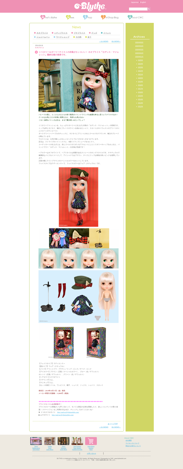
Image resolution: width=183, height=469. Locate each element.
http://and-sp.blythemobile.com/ (68, 412)
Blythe (90, 7)
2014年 (140, 99)
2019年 (140, 81)
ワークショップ (61, 37)
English (143, 2)
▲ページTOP (113, 424)
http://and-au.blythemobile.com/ (63, 415)
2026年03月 (139, 49)
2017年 (140, 89)
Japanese (135, 2)
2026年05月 (139, 42)
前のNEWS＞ (116, 41)
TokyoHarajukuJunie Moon (63, 443)
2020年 (140, 78)
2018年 (140, 85)
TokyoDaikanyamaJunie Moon (36, 443)
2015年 (140, 96)
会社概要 (129, 440)
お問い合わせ (91, 453)
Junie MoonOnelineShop (91, 443)
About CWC (129, 438)
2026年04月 (139, 46)
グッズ (93, 33)
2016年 (140, 92)
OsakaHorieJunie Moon (50, 443)
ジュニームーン (42, 37)
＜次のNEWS (103, 41)
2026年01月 (139, 57)
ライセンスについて (132, 443)
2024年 (140, 64)
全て (88, 37)
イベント (106, 33)
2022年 (140, 71)
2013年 (140, 103)
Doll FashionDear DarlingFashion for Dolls (77, 443)
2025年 (140, 60)
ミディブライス (59, 33)
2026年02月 (139, 53)
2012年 (140, 106)
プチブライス (78, 33)
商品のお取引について (133, 446)
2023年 (140, 67)
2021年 (140, 74)
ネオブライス (41, 33)
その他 (77, 37)
